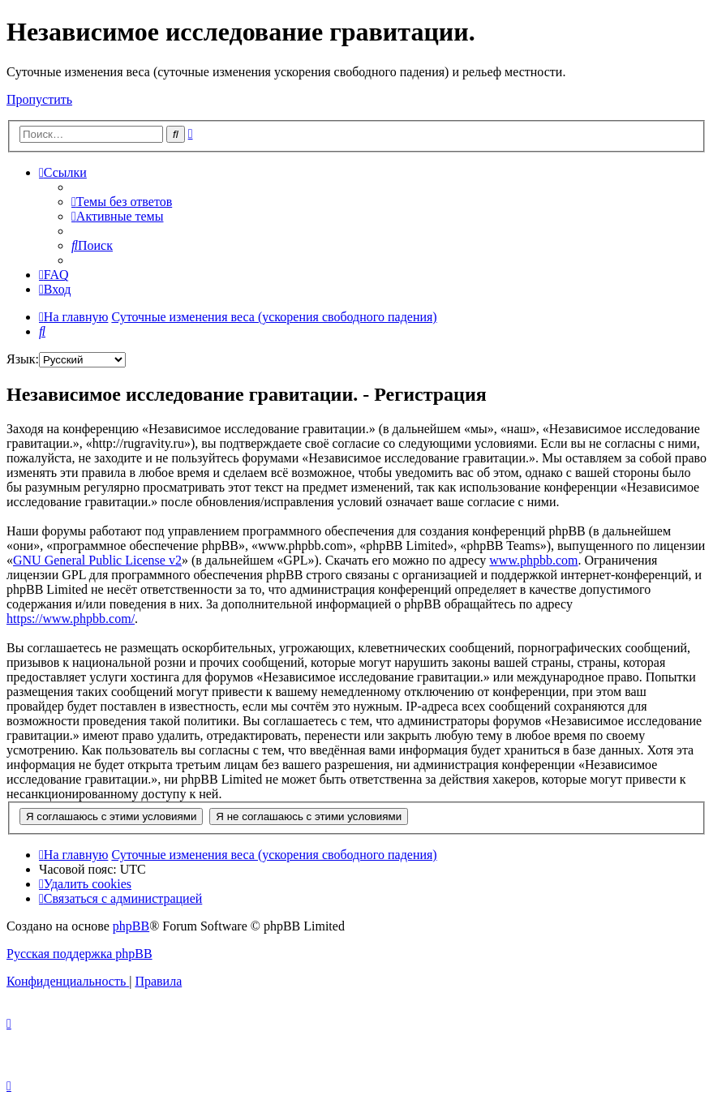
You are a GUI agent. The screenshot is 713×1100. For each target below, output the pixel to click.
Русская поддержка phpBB (79, 953)
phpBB (131, 926)
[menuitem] (121, 201)
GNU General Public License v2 (97, 560)
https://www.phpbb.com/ (70, 618)
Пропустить (39, 99)
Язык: (22, 359)
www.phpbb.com (533, 560)
